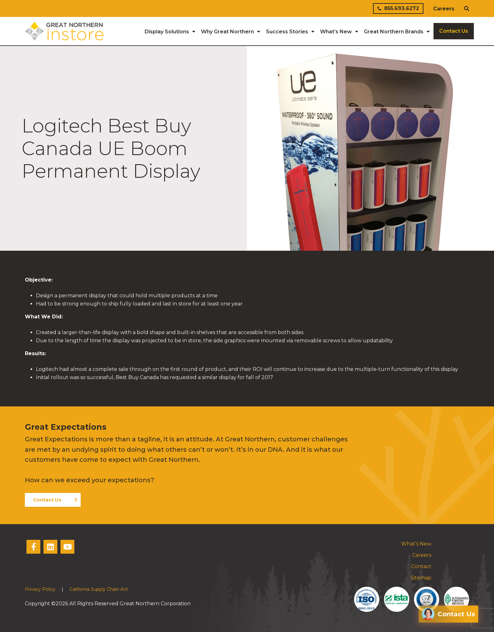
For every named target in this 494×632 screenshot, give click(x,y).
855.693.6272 (398, 8)
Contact (421, 566)
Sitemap (421, 577)
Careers (443, 9)
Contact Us (47, 499)
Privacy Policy (40, 589)
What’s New (416, 543)
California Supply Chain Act (99, 589)
